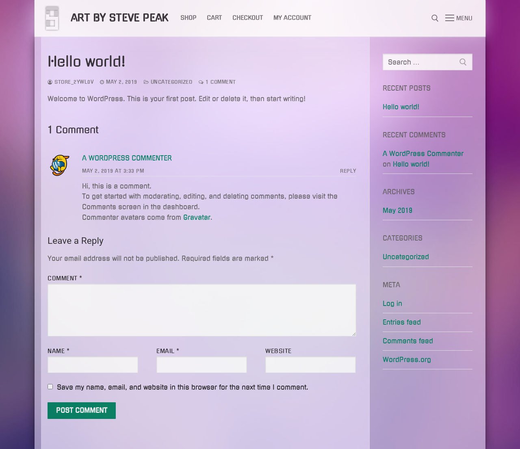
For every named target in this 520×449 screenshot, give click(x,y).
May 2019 (397, 210)
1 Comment (217, 82)
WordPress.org (407, 359)
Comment (65, 278)
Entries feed (402, 322)
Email (168, 351)
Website (278, 351)
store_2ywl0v (70, 82)
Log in (392, 303)
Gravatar (196, 217)
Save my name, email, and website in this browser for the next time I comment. (182, 387)
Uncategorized (168, 82)
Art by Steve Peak (120, 18)
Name (58, 351)
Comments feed (408, 341)
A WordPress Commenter (127, 158)
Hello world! (401, 107)
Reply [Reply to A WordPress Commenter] (348, 171)
